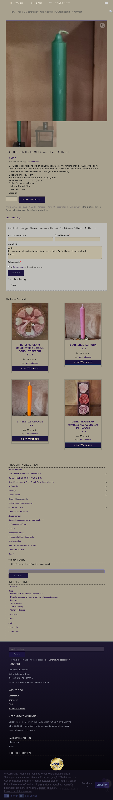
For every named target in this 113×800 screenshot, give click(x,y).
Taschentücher (15, 541)
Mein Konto (13, 627)
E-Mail (36, 3)
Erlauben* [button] (102, 785)
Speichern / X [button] (87, 785)
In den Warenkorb (32, 199)
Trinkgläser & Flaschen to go (20, 503)
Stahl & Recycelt (15, 469)
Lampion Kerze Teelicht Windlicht (33, 210)
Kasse (11, 619)
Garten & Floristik (16, 507)
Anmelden (16, 3)
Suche (17, 654)
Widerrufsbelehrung (17, 708)
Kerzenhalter (11, 210)
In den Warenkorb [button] (30, 368)
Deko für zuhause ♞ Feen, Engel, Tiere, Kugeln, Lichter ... (32, 482)
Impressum (13, 700)
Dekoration (88, 207)
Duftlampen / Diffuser (18, 524)
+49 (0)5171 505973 (59, 3)
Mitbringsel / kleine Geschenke (21, 537)
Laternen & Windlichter (18, 512)
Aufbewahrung (15, 486)
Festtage (12, 491)
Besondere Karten (16, 533)
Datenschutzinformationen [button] (18, 791)
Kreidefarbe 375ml (16, 550)
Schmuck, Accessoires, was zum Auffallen (26, 520)
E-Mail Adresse (62, 235)
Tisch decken (14, 495)
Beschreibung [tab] (13, 217)
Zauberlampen (15, 516)
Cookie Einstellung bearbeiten (56, 660)
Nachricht (13, 244)
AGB (11, 623)
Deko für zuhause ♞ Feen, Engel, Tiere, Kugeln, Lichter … (34, 597)
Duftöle (12, 529)
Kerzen (97, 207)
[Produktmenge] (11, 199)
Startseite (13, 587)
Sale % (11, 554)
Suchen (18, 575)
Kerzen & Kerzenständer (58, 207)
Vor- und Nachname (17, 235)
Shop (11, 591)
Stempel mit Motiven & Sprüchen (22, 545)
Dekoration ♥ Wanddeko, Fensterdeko (25, 474)
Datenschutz (14, 262)
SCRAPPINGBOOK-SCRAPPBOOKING (25, 478)
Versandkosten (33, 162)
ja (10, 267)
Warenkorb (13, 615)
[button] (102, 25)
